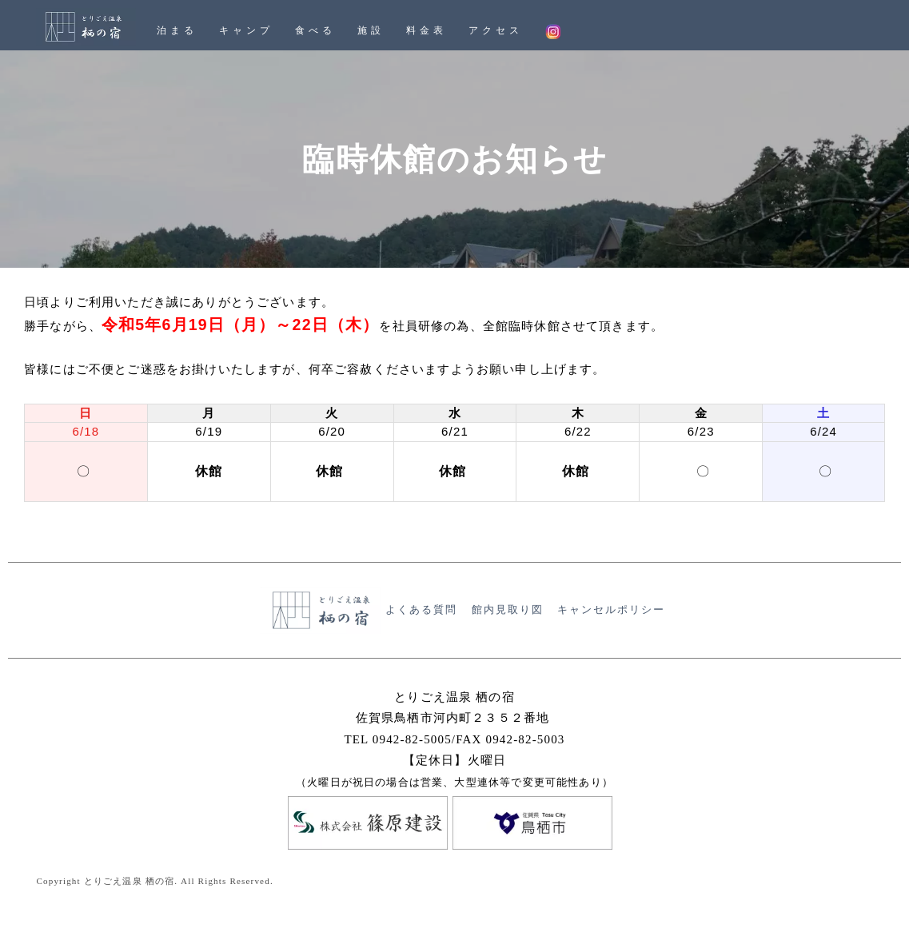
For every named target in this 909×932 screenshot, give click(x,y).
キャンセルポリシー (611, 609)
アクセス (495, 30)
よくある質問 (421, 609)
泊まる (177, 30)
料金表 (426, 30)
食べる (315, 30)
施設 (371, 30)
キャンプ (246, 30)
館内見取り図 (508, 609)
